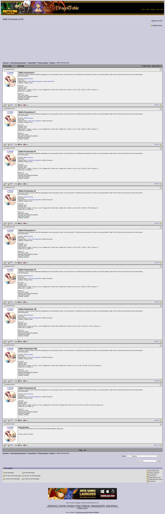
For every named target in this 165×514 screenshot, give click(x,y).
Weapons (52, 63)
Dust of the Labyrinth (34, 121)
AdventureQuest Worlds (98, 505)
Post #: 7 (157, 341)
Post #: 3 (157, 183)
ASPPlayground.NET (82, 512)
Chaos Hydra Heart (48, 81)
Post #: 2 (157, 144)
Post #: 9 (157, 420)
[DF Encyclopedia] (43, 63)
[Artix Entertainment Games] (18, 63)
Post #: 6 (157, 302)
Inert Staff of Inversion (35, 81)
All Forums (6, 63)
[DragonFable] (32, 63)
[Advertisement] (82, 44)
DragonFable (62, 505)
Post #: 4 (157, 223)
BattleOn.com (86, 505)
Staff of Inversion (28, 78)
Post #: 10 (157, 445)
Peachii (11, 72)
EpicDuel (78, 505)
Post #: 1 (157, 105)
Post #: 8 (157, 381)
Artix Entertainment (111, 505)
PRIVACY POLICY (82, 508)
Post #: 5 (157, 262)
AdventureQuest (52, 505)
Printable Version (156, 25)
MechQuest (70, 505)
